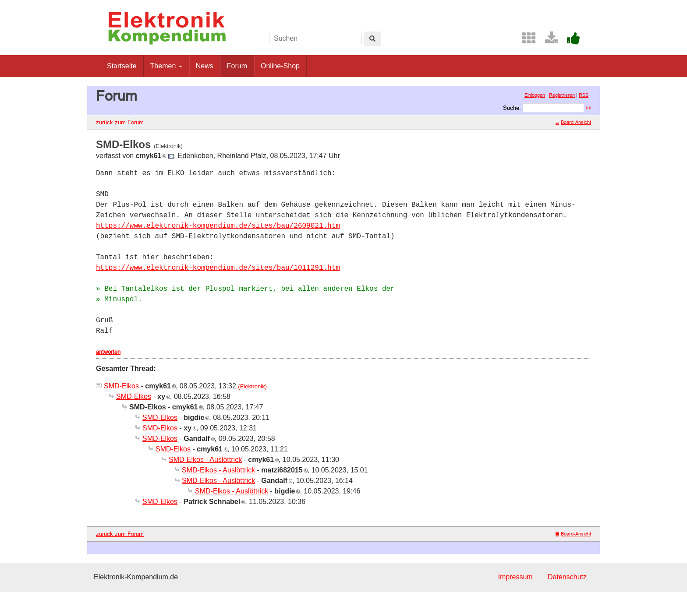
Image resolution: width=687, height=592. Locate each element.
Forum (237, 66)
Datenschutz (567, 577)
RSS (583, 95)
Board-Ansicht (573, 122)
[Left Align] (372, 39)
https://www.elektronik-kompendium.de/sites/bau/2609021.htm (218, 226)
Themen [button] (166, 66)
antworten (108, 351)
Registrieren (562, 95)
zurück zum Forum (120, 122)
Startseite (122, 66)
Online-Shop (280, 66)
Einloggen (534, 95)
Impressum (515, 577)
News (204, 66)
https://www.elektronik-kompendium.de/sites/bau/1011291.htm (218, 268)
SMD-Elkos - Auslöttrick (205, 459)
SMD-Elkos (121, 386)
